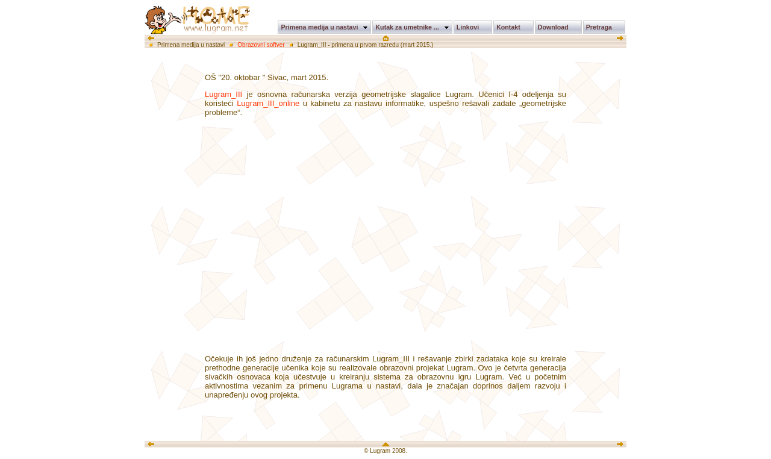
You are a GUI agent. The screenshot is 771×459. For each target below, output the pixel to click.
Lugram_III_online (268, 103)
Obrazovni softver (260, 45)
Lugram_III (223, 94)
